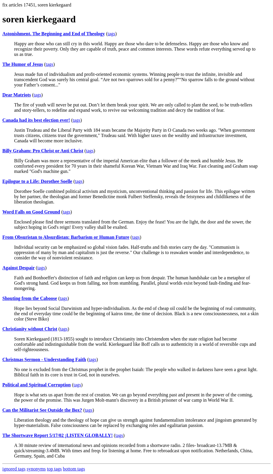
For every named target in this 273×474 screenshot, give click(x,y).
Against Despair (18, 267)
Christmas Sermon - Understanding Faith (44, 359)
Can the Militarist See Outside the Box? (42, 410)
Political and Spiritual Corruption (36, 384)
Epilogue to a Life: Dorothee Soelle (37, 181)
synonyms (36, 468)
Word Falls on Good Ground (31, 211)
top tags (54, 468)
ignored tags (14, 468)
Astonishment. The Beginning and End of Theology (53, 33)
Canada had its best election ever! (36, 120)
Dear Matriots (16, 94)
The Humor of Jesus (22, 64)
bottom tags (74, 468)
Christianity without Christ (29, 328)
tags (111, 33)
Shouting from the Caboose (29, 298)
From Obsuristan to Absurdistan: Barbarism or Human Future (65, 237)
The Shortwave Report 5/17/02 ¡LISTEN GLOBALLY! (57, 435)
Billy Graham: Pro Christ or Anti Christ (42, 150)
